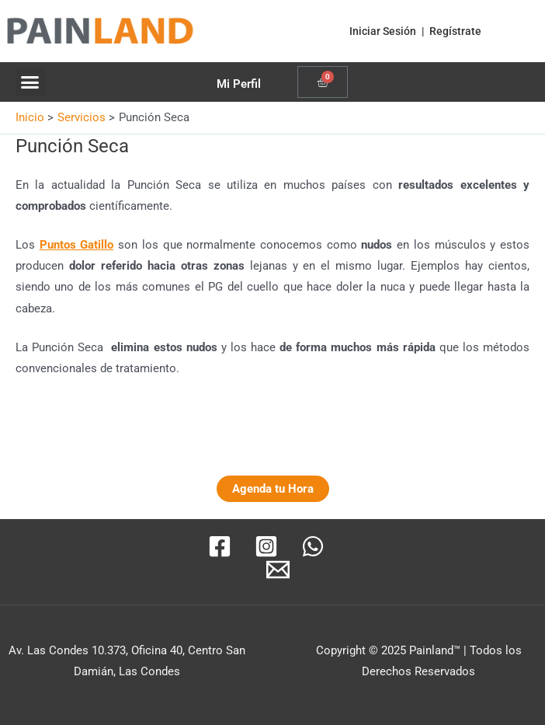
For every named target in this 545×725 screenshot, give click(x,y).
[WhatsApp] (313, 546)
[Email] (278, 569)
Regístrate (455, 31)
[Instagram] (266, 546)
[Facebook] (219, 546)
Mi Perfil (239, 84)
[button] (30, 82)
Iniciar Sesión (382, 31)
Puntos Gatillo (77, 245)
